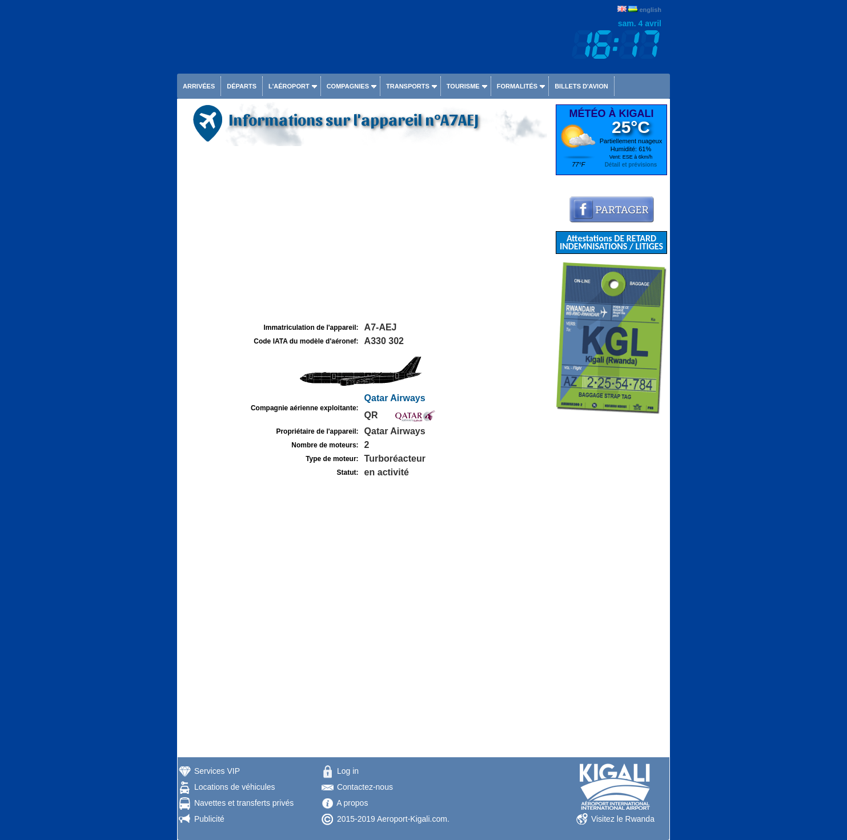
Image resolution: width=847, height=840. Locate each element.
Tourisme (463, 86)
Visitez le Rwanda (623, 818)
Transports (407, 86)
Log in (348, 771)
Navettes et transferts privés (244, 802)
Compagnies (348, 86)
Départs (241, 86)
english (650, 9)
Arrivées (199, 86)
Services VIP (217, 771)
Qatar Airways (394, 398)
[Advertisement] (365, 234)
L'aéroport (289, 86)
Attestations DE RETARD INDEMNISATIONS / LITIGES (611, 242)
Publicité (209, 818)
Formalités (517, 86)
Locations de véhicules (234, 786)
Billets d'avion (581, 86)
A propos (352, 802)
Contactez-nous (365, 786)
